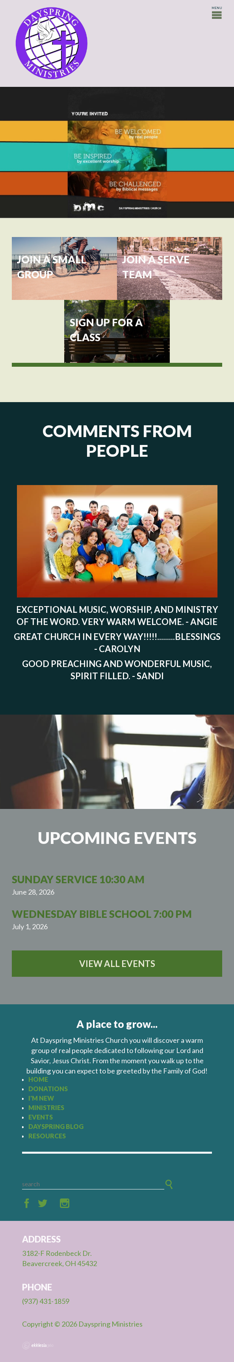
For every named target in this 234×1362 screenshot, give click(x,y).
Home (38, 1079)
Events (40, 1117)
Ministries (46, 1107)
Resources (47, 1136)
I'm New (41, 1098)
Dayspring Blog (56, 1126)
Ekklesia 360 (38, 1345)
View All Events (117, 963)
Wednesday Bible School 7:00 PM (102, 914)
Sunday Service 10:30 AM (78, 879)
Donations (48, 1088)
